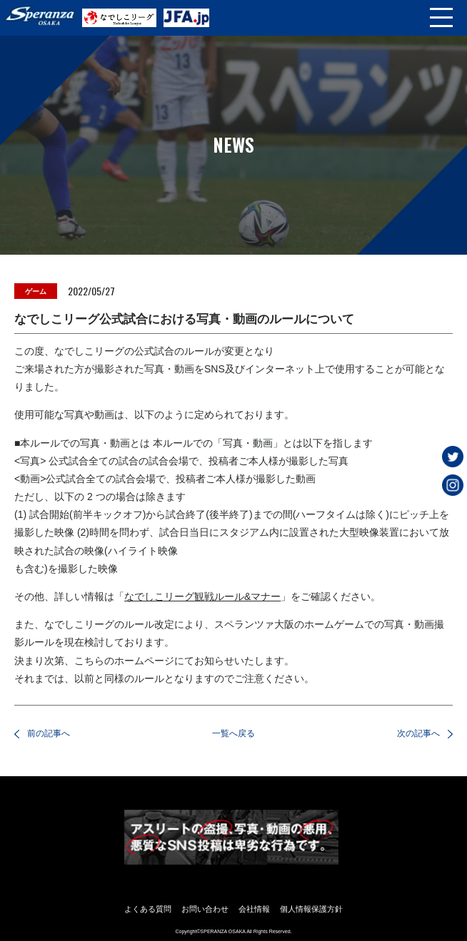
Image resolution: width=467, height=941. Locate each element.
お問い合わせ (205, 909)
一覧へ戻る (233, 733)
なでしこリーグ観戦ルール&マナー (202, 596)
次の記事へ (418, 733)
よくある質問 (147, 909)
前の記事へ (48, 733)
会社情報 (254, 909)
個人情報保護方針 (311, 909)
